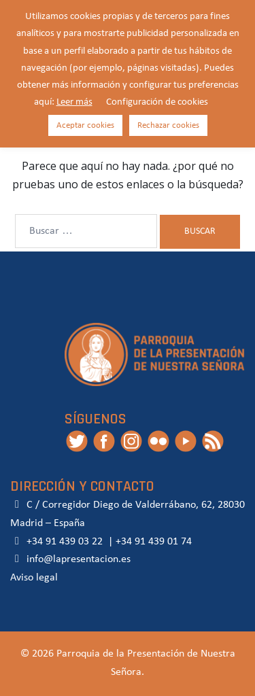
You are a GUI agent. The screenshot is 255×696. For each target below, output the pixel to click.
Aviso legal (34, 577)
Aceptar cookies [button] (85, 125)
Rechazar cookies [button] (168, 125)
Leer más (74, 102)
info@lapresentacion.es (70, 559)
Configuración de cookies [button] (157, 102)
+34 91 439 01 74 (154, 541)
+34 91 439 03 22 (63, 541)
